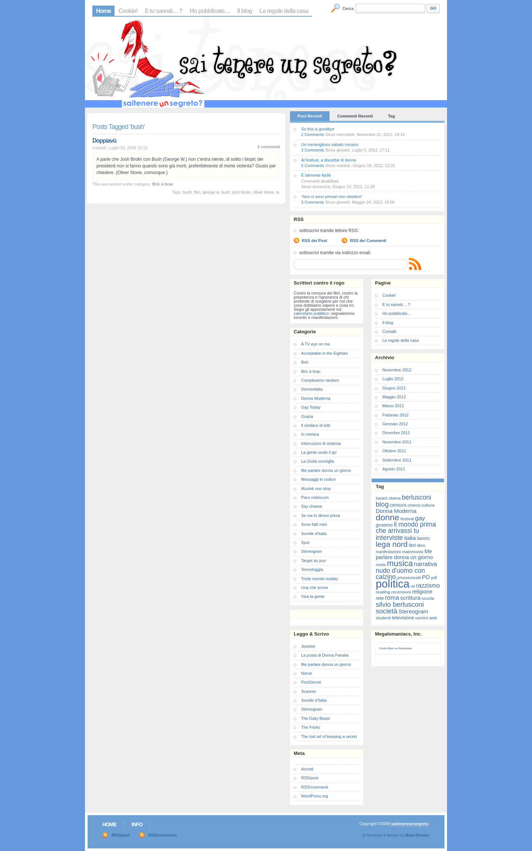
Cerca (348, 8)
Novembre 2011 (396, 442)
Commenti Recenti (355, 116)
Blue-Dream (417, 835)
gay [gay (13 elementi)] (420, 518)
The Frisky (310, 727)
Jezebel (308, 646)
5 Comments (312, 165)
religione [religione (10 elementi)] (422, 592)
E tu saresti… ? (163, 11)
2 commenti (269, 146)
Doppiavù (104, 140)
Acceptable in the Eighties (324, 353)
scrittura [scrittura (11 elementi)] (410, 598)
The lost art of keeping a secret (329, 736)
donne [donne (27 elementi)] (387, 517)
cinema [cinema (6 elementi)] (413, 505)
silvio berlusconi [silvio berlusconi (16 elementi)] (400, 604)
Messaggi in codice (318, 479)
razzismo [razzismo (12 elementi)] (428, 585)
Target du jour (313, 560)
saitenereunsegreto (409, 823)
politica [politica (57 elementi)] (392, 584)
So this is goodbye (317, 129)
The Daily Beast (315, 718)
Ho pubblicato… (210, 11)
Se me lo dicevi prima (320, 515)
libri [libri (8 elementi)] (412, 545)
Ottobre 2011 (394, 451)
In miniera (310, 434)
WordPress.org (314, 796)
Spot (305, 542)
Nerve (306, 673)
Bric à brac (162, 184)
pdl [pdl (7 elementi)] (434, 577)
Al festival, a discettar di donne (328, 160)
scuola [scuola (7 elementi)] (428, 598)
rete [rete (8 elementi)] (380, 598)
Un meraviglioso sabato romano (329, 144)
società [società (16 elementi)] (386, 611)
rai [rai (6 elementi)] (412, 586)
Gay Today (310, 407)
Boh (304, 362)
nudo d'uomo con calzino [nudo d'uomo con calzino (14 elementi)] (400, 574)
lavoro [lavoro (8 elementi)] (423, 538)
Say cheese (311, 506)
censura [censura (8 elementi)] (398, 505)
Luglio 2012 (392, 379)
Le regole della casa (283, 11)
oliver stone (263, 192)
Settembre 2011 (396, 460)
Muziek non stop (316, 488)
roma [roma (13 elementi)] (392, 597)
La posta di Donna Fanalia (324, 655)
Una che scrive (314, 587)
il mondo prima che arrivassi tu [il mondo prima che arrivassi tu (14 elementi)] (406, 527)
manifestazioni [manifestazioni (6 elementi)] (388, 551)
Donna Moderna (315, 398)
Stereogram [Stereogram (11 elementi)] (413, 611)
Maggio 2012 (394, 397)
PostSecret (311, 682)
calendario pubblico (311, 313)
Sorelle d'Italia (314, 533)
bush (187, 192)
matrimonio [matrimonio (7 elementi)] (412, 551)
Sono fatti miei (314, 524)
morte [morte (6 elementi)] (381, 564)
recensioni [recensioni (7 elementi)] (401, 591)
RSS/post (309, 778)
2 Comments (312, 134)
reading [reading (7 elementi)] (383, 591)
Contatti (389, 331)
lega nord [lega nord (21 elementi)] (391, 544)
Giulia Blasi (386, 648)
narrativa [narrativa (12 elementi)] (425, 564)
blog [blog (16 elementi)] (382, 504)
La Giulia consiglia (317, 461)
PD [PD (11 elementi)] (426, 577)
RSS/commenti (314, 787)
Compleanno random (320, 380)
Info (137, 824)
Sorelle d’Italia (314, 700)
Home (103, 11)
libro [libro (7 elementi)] (421, 545)
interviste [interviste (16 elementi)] (389, 537)
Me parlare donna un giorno (326, 470)
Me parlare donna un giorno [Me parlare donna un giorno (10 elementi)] (404, 554)
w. (278, 192)
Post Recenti (309, 116)
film (197, 192)
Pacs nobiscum (315, 497)
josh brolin (241, 192)
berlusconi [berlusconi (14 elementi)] (416, 497)
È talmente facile (316, 175)
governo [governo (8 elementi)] (384, 525)
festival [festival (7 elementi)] (407, 518)
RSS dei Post (314, 240)
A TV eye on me (315, 344)
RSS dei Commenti (368, 240)
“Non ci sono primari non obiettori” (331, 196)
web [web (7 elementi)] (433, 617)
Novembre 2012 (396, 370)
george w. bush (216, 192)
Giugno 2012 (394, 388)
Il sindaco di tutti (315, 425)
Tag (391, 116)
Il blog (244, 11)
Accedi (307, 769)
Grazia (307, 416)
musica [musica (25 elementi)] (400, 563)
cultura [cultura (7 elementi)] (428, 505)
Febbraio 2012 (395, 415)
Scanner (308, 691)
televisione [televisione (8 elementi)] (403, 617)
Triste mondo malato (319, 578)
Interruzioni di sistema (321, 443)
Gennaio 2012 (395, 424)
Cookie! (127, 11)
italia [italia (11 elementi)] (410, 538)
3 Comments (312, 150)
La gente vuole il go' (319, 452)
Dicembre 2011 (396, 432)
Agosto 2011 (393, 469)
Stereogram (311, 551)
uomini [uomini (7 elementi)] (421, 617)
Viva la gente (312, 596)
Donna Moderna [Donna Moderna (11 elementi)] (396, 511)
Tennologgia (312, 569)
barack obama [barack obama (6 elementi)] (388, 498)
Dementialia (312, 389)
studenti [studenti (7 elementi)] (383, 617)
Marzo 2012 (393, 406)
